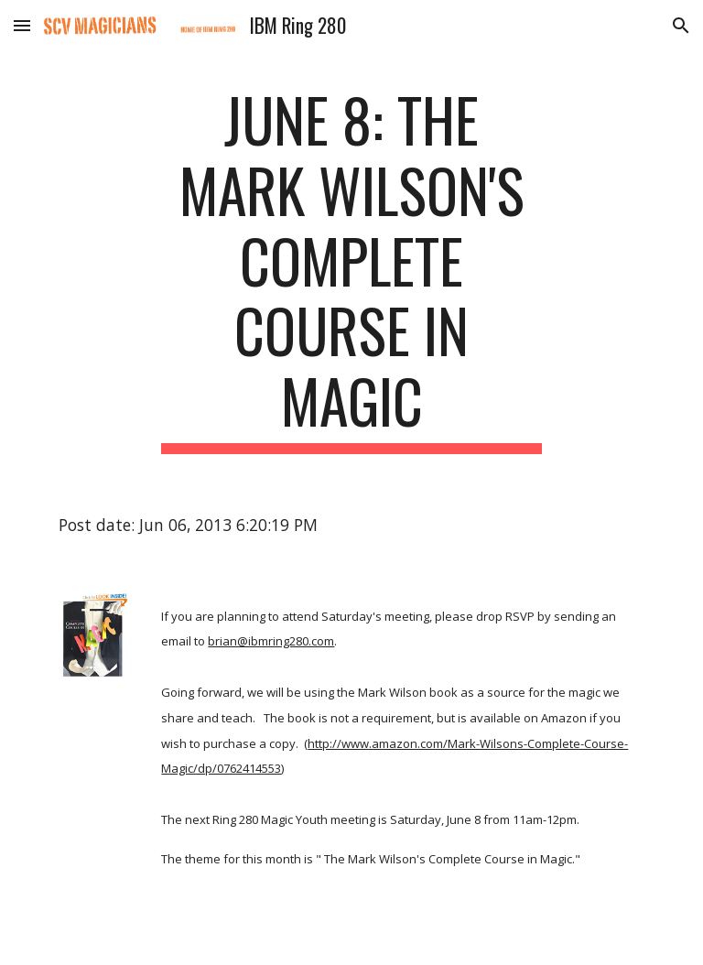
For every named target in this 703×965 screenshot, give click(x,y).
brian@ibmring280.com (271, 641)
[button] (22, 25)
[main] (351, 269)
